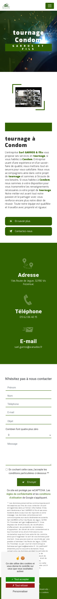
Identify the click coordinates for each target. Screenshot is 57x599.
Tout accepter (20, 579)
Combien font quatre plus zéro (22, 424)
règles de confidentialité (19, 489)
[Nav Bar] (49, 6)
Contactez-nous (20, 231)
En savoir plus (19, 221)
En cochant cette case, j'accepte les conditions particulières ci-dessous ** (29, 467)
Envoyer (31, 477)
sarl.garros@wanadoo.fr (28, 342)
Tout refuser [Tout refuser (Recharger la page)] (20, 585)
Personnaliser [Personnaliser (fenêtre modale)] (20, 591)
